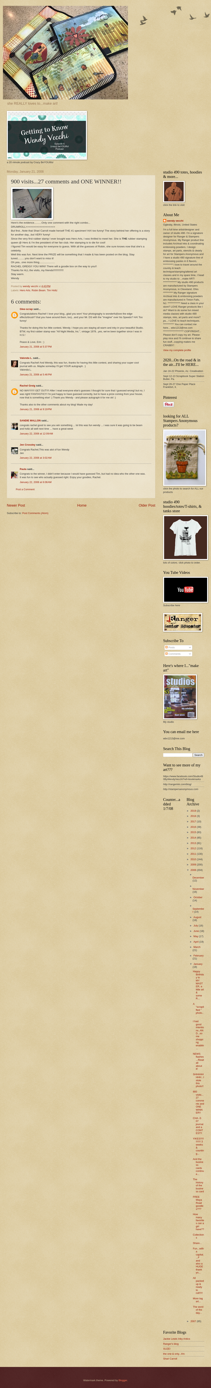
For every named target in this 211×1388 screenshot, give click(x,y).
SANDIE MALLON (30, 420)
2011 (193, 853)
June (196, 931)
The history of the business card (198, 1185)
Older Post (147, 505)
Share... (197, 1243)
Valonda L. (26, 358)
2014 (193, 837)
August (197, 917)
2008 (193, 870)
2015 (193, 832)
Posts (170, 647)
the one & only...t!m (174, 1353)
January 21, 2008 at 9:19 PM (36, 409)
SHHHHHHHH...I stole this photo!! (198, 1080)
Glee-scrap (26, 309)
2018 (193, 816)
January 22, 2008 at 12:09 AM (36, 433)
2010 (193, 859)
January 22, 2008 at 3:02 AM (36, 457)
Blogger (123, 1380)
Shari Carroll (170, 1358)
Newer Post (16, 505)
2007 (193, 1321)
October (197, 897)
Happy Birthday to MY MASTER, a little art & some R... (198, 985)
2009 (193, 864)
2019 (193, 810)
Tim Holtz (52, 290)
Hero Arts (25, 290)
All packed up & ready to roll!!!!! (198, 1285)
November (198, 888)
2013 (193, 843)
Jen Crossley (27, 444)
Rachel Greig (27, 385)
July (195, 925)
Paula (23, 469)
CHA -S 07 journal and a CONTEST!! (198, 1126)
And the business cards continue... (198, 1167)
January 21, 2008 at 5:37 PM (36, 346)
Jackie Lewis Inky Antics (176, 1338)
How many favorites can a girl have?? (198, 1222)
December (198, 877)
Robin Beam (39, 290)
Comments (173, 653)
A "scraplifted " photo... (198, 1009)
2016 (193, 826)
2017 (193, 821)
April (196, 941)
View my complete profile (177, 350)
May (196, 936)
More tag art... (198, 1300)
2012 (193, 848)
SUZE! (167, 1348)
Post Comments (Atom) (35, 513)
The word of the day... (198, 1309)
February (198, 955)
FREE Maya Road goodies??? (198, 1202)
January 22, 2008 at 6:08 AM (36, 482)
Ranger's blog (171, 1343)
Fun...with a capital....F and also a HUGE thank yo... (198, 1260)
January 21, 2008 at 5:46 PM (36, 374)
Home (82, 505)
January (197, 963)
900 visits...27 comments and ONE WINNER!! (198, 1102)
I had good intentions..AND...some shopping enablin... (198, 1035)
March (196, 947)
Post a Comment (25, 489)
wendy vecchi (175, 220)
